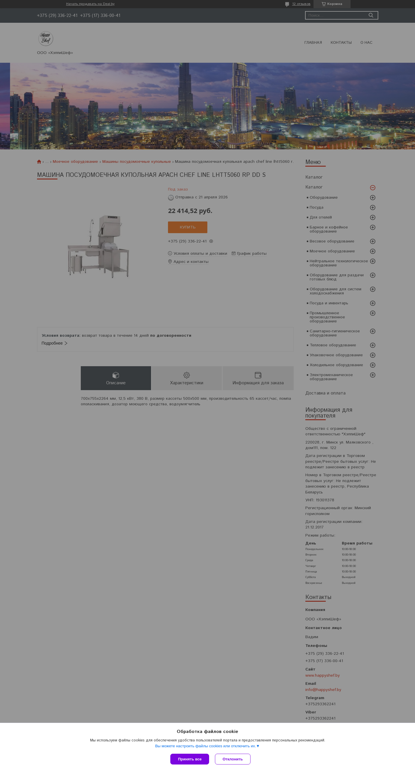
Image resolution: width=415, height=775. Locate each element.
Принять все (190, 759)
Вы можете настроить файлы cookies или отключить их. (205, 746)
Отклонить (233, 759)
